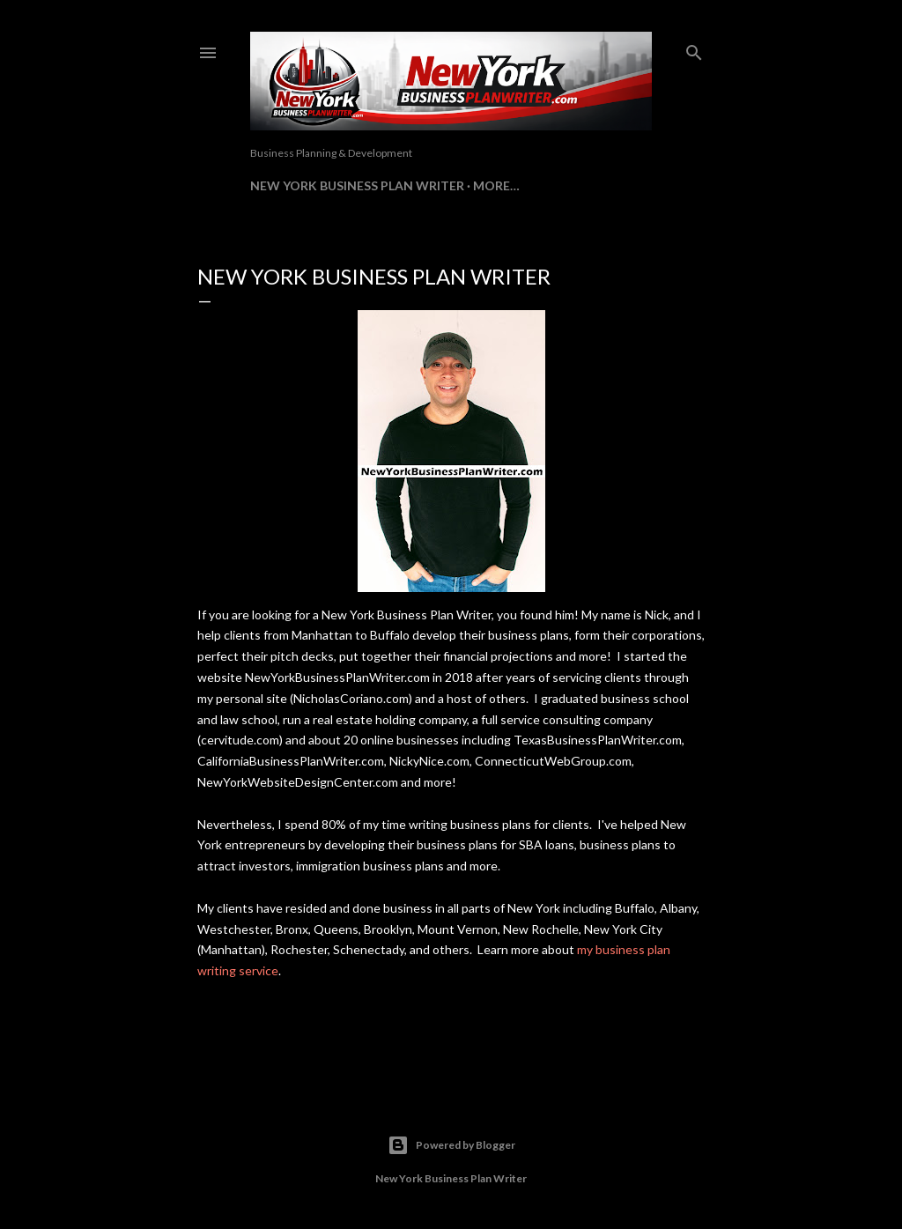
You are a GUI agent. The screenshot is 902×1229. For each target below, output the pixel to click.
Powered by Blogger (451, 1145)
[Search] (694, 49)
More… (496, 185)
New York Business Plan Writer (357, 185)
